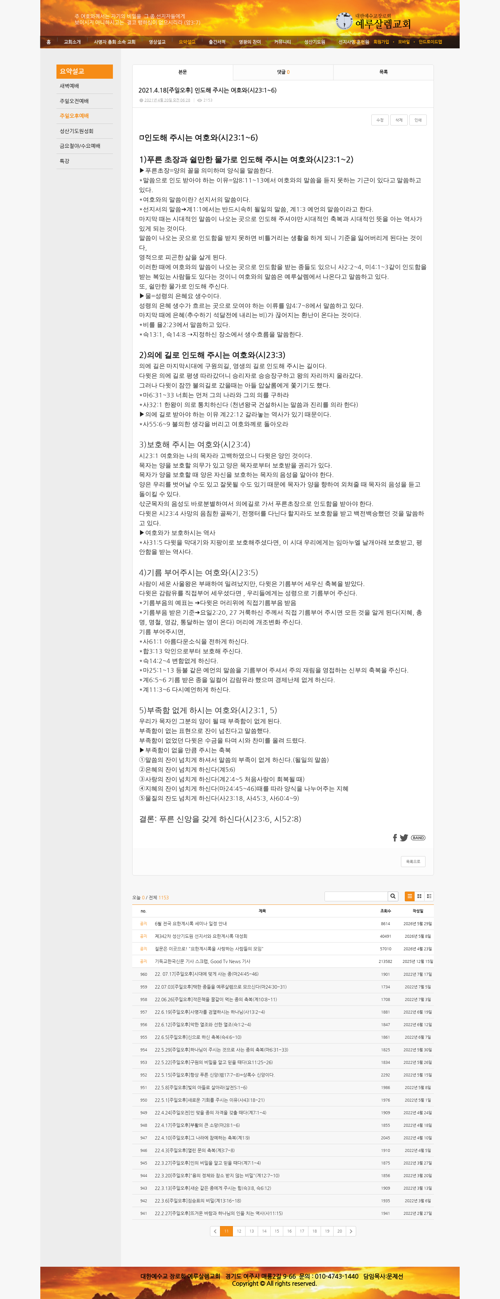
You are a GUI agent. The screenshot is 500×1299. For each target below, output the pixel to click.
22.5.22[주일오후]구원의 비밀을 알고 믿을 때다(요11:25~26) (214, 1062)
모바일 (404, 41)
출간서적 (217, 42)
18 (314, 1231)
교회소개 (72, 42)
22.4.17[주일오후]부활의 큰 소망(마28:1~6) (197, 1125)
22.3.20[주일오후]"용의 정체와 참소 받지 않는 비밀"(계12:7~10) (217, 1175)
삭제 (399, 120)
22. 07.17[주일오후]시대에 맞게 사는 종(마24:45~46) (207, 973)
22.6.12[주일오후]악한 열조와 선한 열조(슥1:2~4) (203, 1024)
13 (251, 1231)
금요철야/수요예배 (80, 146)
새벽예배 (69, 86)
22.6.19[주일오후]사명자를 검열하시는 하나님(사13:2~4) (210, 1011)
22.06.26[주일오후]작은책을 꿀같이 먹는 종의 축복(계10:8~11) (216, 999)
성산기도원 (314, 42)
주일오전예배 (74, 101)
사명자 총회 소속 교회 (114, 42)
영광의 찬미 (250, 42)
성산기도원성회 (77, 131)
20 (339, 1231)
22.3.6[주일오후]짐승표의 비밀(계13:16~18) (198, 1200)
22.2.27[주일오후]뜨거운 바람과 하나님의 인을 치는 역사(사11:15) (219, 1213)
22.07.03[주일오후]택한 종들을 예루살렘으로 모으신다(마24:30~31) (221, 986)
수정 (380, 120)
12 (239, 1231)
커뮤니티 (282, 42)
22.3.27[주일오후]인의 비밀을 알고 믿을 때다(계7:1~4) (208, 1162)
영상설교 (157, 42)
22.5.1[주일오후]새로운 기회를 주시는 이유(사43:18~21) (210, 1100)
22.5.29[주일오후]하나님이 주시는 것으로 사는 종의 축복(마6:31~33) (221, 1049)
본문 (182, 72)
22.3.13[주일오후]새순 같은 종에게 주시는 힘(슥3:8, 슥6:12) (213, 1188)
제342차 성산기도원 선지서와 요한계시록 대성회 (201, 936)
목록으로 (413, 861)
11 (226, 1231)
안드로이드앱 (430, 41)
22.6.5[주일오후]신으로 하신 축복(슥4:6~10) (198, 1037)
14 (264, 1231)
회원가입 (381, 41)
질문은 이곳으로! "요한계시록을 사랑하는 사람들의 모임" (209, 948)
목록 (383, 72)
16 (289, 1231)
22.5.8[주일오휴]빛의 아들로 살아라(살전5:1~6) (201, 1087)
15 (277, 1231)
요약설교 (187, 42)
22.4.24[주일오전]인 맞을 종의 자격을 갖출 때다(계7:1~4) (210, 1112)
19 (327, 1231)
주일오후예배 (74, 116)
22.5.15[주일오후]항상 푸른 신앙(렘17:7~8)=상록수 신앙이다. (215, 1074)
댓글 (283, 72)
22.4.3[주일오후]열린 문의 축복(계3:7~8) (195, 1150)
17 (302, 1231)
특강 (64, 161)
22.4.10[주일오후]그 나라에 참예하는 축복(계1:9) (202, 1137)
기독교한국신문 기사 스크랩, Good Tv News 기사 (202, 961)
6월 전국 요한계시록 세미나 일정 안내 (191, 923)
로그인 (359, 41)
